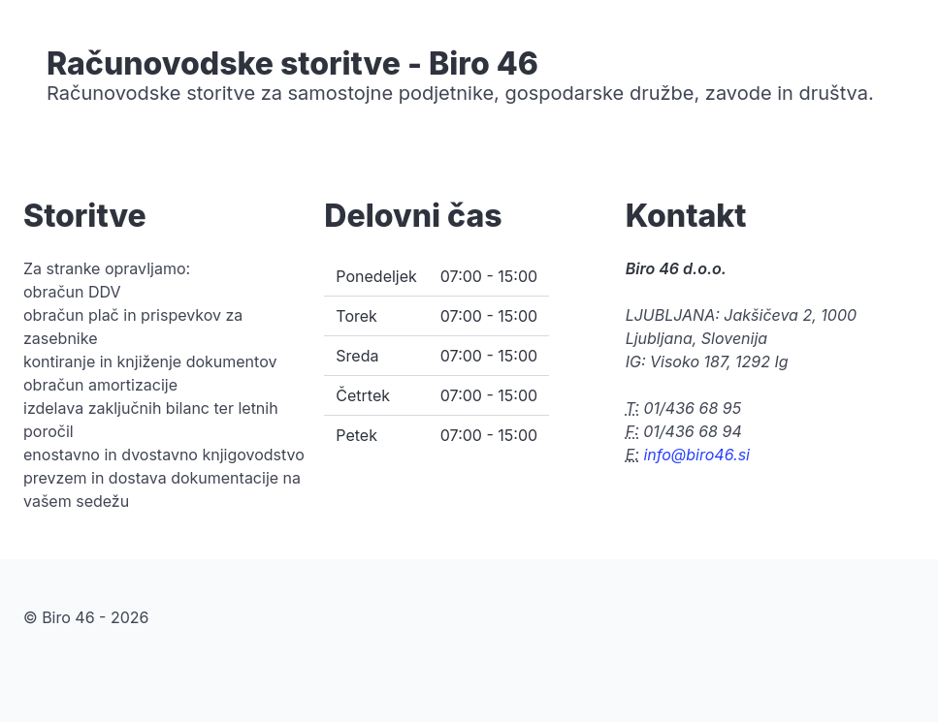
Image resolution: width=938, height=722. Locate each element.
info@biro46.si (696, 454)
